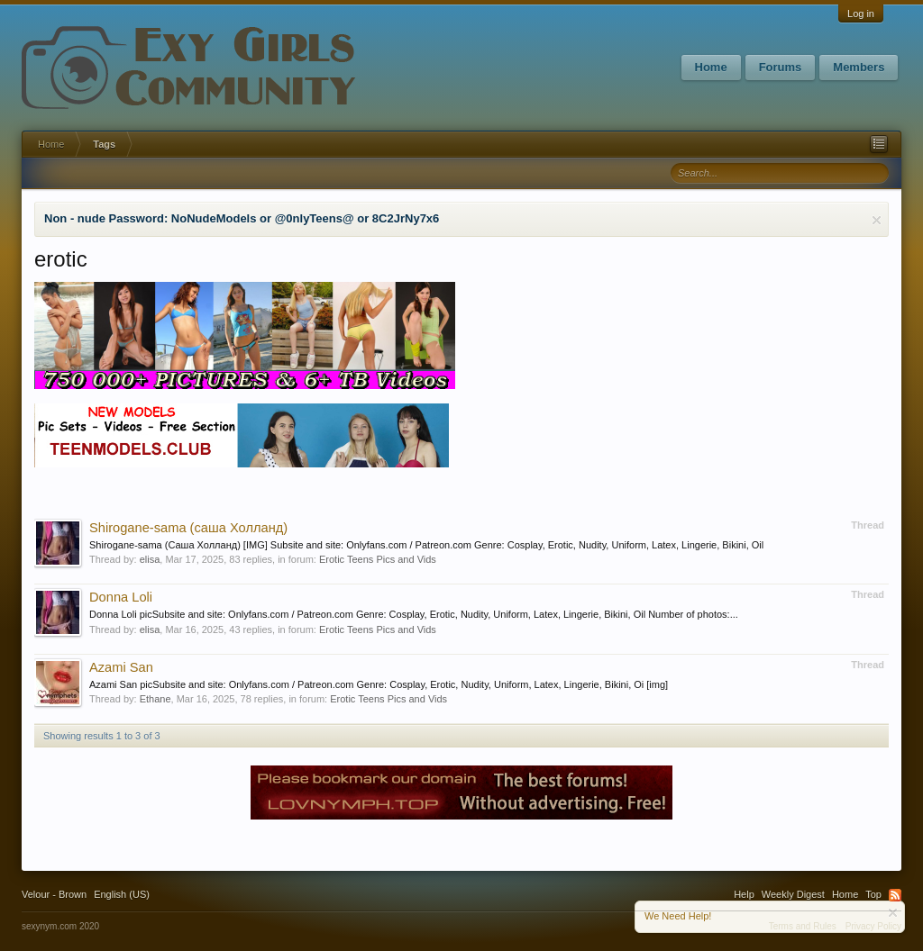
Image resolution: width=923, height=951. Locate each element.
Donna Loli (120, 597)
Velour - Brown (54, 894)
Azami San (121, 667)
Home (711, 67)
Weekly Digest (793, 894)
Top (873, 894)
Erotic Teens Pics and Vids (377, 559)
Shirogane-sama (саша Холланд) (188, 528)
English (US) (122, 894)
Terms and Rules (802, 926)
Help (744, 894)
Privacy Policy (873, 926)
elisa (150, 559)
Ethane (155, 698)
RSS (895, 895)
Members (858, 67)
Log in (860, 13)
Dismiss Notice (876, 220)
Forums (780, 67)
